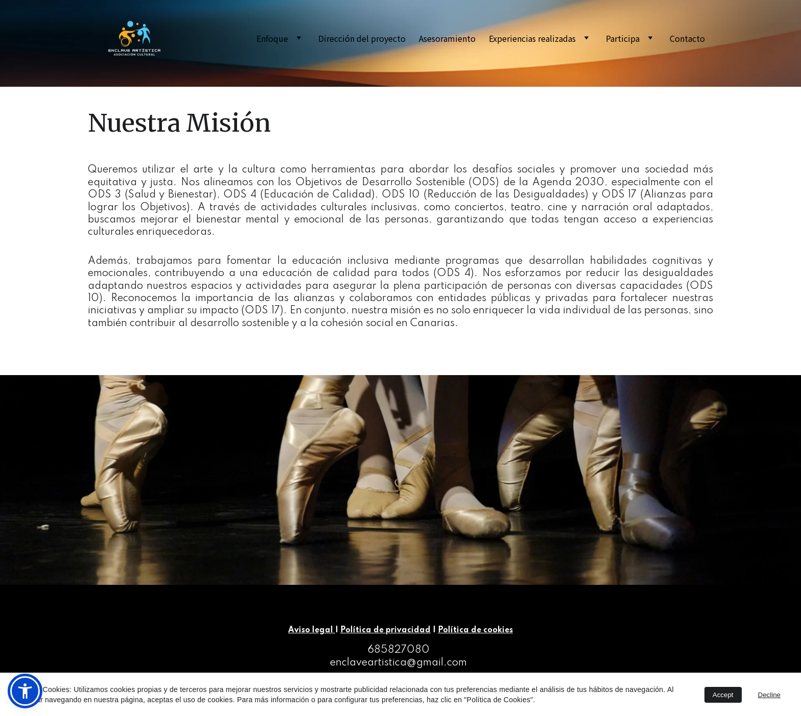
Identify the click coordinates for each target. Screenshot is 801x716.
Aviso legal (311, 630)
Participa (623, 38)
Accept (723, 695)
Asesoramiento (447, 38)
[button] (25, 691)
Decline (769, 695)
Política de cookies (475, 630)
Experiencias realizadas (532, 38)
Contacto (687, 38)
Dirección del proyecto (362, 38)
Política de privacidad (385, 630)
